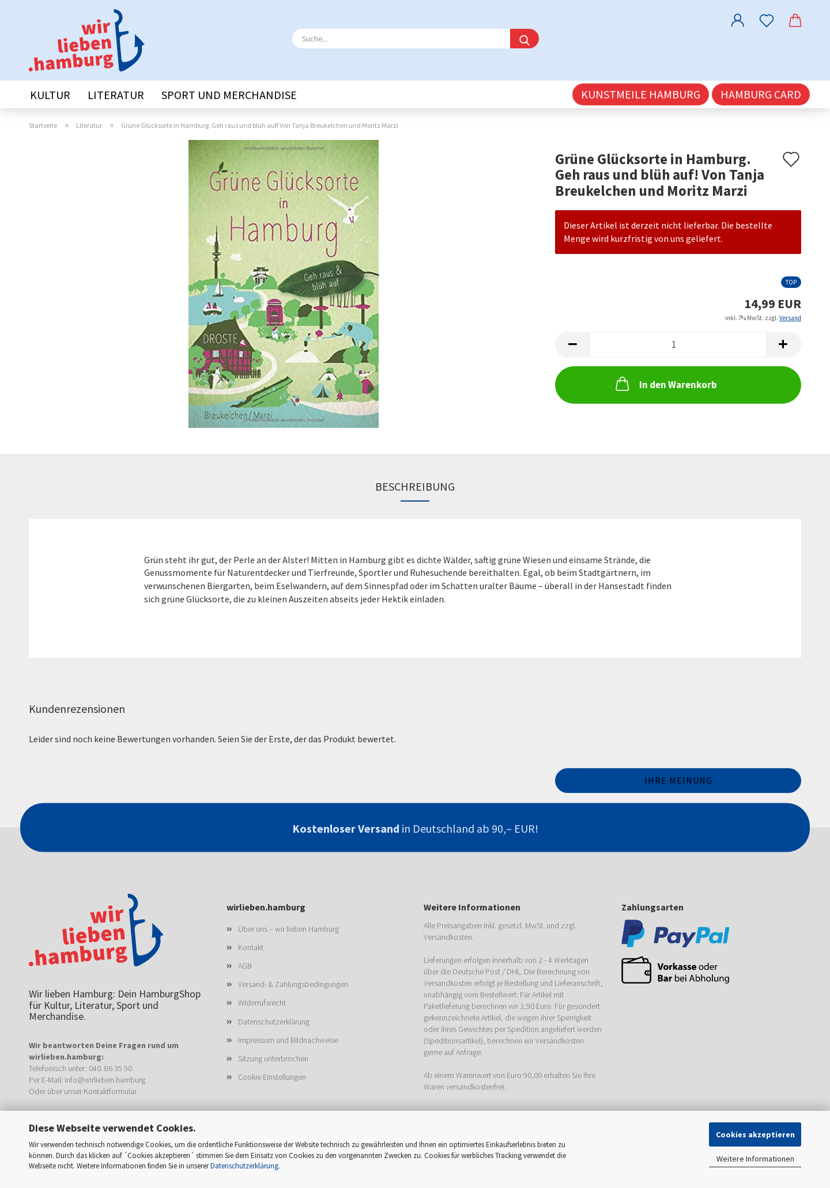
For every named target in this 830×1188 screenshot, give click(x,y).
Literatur (116, 95)
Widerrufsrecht (262, 1002)
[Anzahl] (678, 345)
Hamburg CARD (760, 94)
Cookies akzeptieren (755, 1134)
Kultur (50, 95)
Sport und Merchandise (229, 95)
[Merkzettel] (766, 20)
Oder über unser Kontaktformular (83, 1091)
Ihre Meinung (678, 780)
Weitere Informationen (755, 1158)
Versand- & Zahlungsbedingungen (293, 984)
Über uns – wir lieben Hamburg (288, 929)
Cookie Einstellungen (272, 1077)
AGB (245, 966)
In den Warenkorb (665, 383)
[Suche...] (524, 38)
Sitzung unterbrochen (273, 1058)
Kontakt (250, 947)
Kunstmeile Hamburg (640, 94)
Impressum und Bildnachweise (288, 1040)
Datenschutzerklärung (244, 1166)
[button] (737, 20)
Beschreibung (415, 486)
